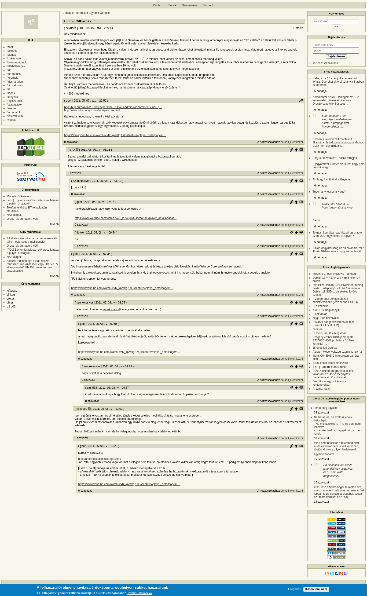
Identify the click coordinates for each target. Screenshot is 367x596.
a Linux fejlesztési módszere (330, 363)
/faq (9, 70)
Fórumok (208, 5)
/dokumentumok (17, 62)
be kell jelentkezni (292, 142)
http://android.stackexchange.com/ (99, 459)
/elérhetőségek (16, 66)
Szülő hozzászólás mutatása (301, 149)
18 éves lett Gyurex (324, 347)
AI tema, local (321, 388)
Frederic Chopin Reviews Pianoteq (334, 273)
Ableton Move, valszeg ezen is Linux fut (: (338, 351)
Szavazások (189, 5)
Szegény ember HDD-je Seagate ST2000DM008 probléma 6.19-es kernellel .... (333, 340)
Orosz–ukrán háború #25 (22, 218)
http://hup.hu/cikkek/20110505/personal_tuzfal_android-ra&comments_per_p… (113, 107)
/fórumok (12, 77)
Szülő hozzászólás (296, 149)
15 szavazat (321, 482)
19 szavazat (321, 459)
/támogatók (14, 112)
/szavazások (14, 104)
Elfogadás (294, 589)
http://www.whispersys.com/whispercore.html (92, 110)
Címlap (157, 5)
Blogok (172, 5)
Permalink (301, 100)
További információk (139, 593)
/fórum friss (14, 74)
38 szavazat (321, 412)
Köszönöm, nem (316, 589)
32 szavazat (321, 438)
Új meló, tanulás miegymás (329, 333)
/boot (10, 47)
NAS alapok (14, 214)
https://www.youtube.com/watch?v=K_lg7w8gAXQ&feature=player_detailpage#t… (115, 135)
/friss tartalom (15, 81)
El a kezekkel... (321, 306)
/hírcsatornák (15, 85)
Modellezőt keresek (19, 196)
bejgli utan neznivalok (325, 318)
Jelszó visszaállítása (325, 63)
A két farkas (319, 314)
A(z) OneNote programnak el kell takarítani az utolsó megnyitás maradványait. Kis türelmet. (332, 374)
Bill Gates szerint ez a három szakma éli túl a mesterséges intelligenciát (32, 240)
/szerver (12, 108)
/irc (9, 89)
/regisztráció (14, 100)
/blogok (11, 54)
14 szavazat (321, 501)
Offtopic (105, 13)
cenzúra (317, 329)
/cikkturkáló (14, 58)
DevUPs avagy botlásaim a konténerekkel (329, 383)
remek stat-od (111, 309)
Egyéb (93, 13)
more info (78, 187)
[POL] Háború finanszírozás (329, 367)
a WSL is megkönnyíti (326, 310)
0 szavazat (70, 142)
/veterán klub (15, 116)
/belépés (12, 50)
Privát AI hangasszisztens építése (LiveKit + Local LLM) (333, 323)
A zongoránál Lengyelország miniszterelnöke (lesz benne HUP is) (335, 300)
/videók (11, 119)
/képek (11, 93)
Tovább (54, 224)
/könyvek (12, 97)
